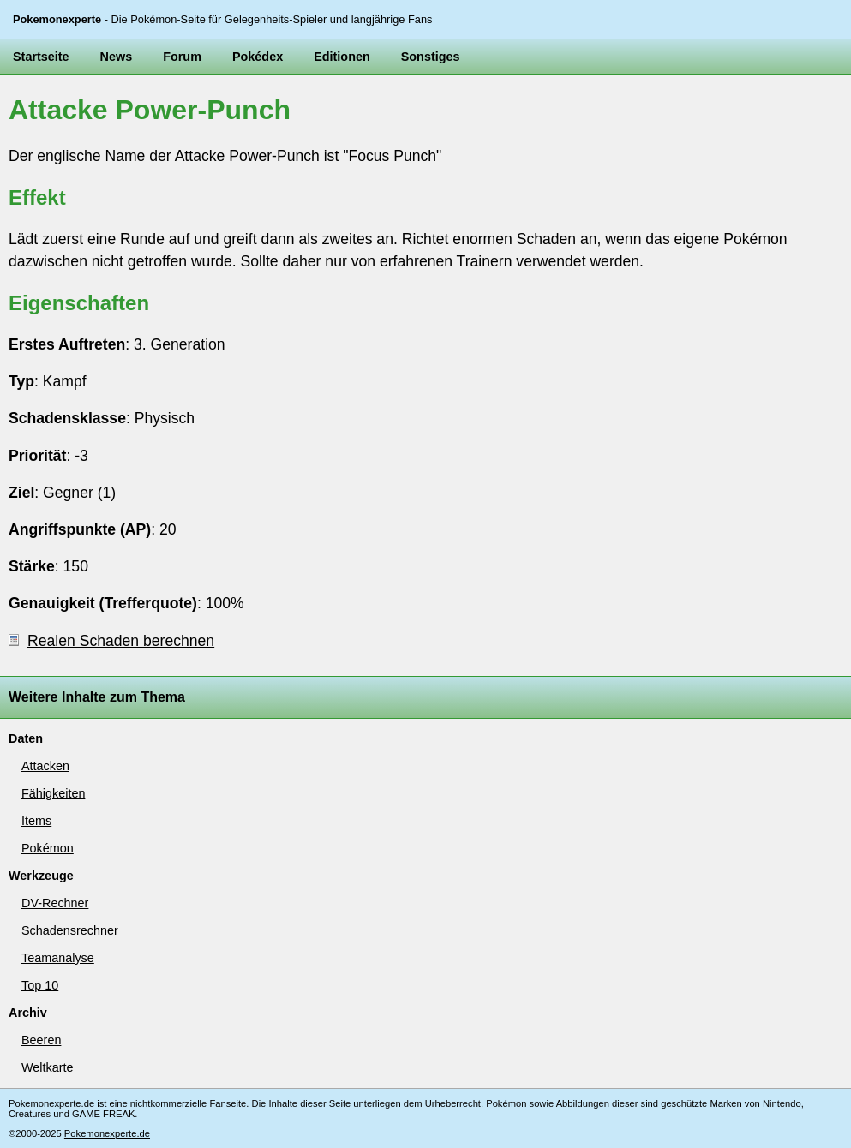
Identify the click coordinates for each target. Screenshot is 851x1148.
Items (36, 821)
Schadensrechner (69, 930)
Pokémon (47, 848)
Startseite (41, 56)
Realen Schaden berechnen (111, 640)
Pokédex (257, 56)
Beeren (41, 1040)
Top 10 (39, 985)
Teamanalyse (57, 958)
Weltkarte (47, 1067)
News (116, 56)
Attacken (45, 766)
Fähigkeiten (53, 793)
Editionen (342, 56)
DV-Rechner (54, 903)
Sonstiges (430, 56)
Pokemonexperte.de (107, 1133)
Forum (182, 56)
